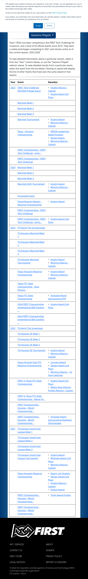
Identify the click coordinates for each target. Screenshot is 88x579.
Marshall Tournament (28, 119)
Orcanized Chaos (26, 196)
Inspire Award (57, 119)
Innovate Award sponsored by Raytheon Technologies (60, 420)
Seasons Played (41, 35)
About (49, 544)
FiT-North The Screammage (31, 227)
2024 (12, 167)
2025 (12, 87)
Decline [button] (49, 26)
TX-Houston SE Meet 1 (29, 333)
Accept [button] (38, 26)
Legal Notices (17, 562)
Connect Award (58, 362)
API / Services (17, 544)
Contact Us (16, 550)
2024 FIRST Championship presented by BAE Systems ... (31, 307)
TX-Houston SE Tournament (31, 350)
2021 (12, 428)
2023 (12, 227)
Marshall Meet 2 (26, 108)
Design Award (57, 137)
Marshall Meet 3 (26, 113)
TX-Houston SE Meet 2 (29, 339)
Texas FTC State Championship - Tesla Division (28, 287)
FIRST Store (16, 556)
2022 (12, 328)
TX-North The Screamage (30, 328)
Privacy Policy (59, 13)
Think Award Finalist (60, 495)
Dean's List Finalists (60, 473)
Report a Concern (56, 562)
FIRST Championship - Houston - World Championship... (29, 408)
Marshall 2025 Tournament (31, 184)
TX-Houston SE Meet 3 (29, 344)
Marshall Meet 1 (26, 102)
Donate (50, 550)
